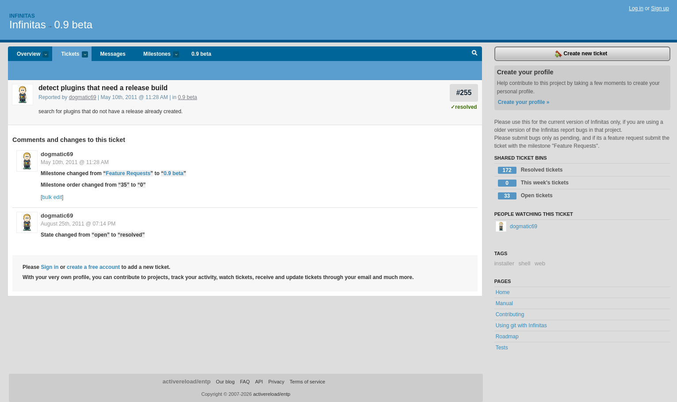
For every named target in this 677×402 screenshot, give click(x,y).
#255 (464, 92)
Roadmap (507, 336)
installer (504, 263)
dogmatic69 (82, 97)
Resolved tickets (530, 170)
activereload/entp (186, 381)
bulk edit (52, 197)
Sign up (660, 8)
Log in (636, 8)
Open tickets (525, 195)
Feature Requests (128, 173)
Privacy (276, 381)
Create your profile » (524, 102)
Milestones (156, 54)
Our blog (225, 381)
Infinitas (22, 16)
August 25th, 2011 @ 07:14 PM (78, 224)
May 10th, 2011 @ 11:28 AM (75, 162)
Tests (502, 348)
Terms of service (307, 381)
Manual (504, 303)
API (259, 381)
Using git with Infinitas (521, 325)
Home (503, 292)
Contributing (510, 314)
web (540, 263)
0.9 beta (73, 25)
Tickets (70, 54)
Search (474, 53)
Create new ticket (581, 53)
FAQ (245, 381)
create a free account (93, 267)
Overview (28, 54)
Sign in (49, 267)
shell (524, 263)
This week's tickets (533, 183)
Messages (113, 54)
